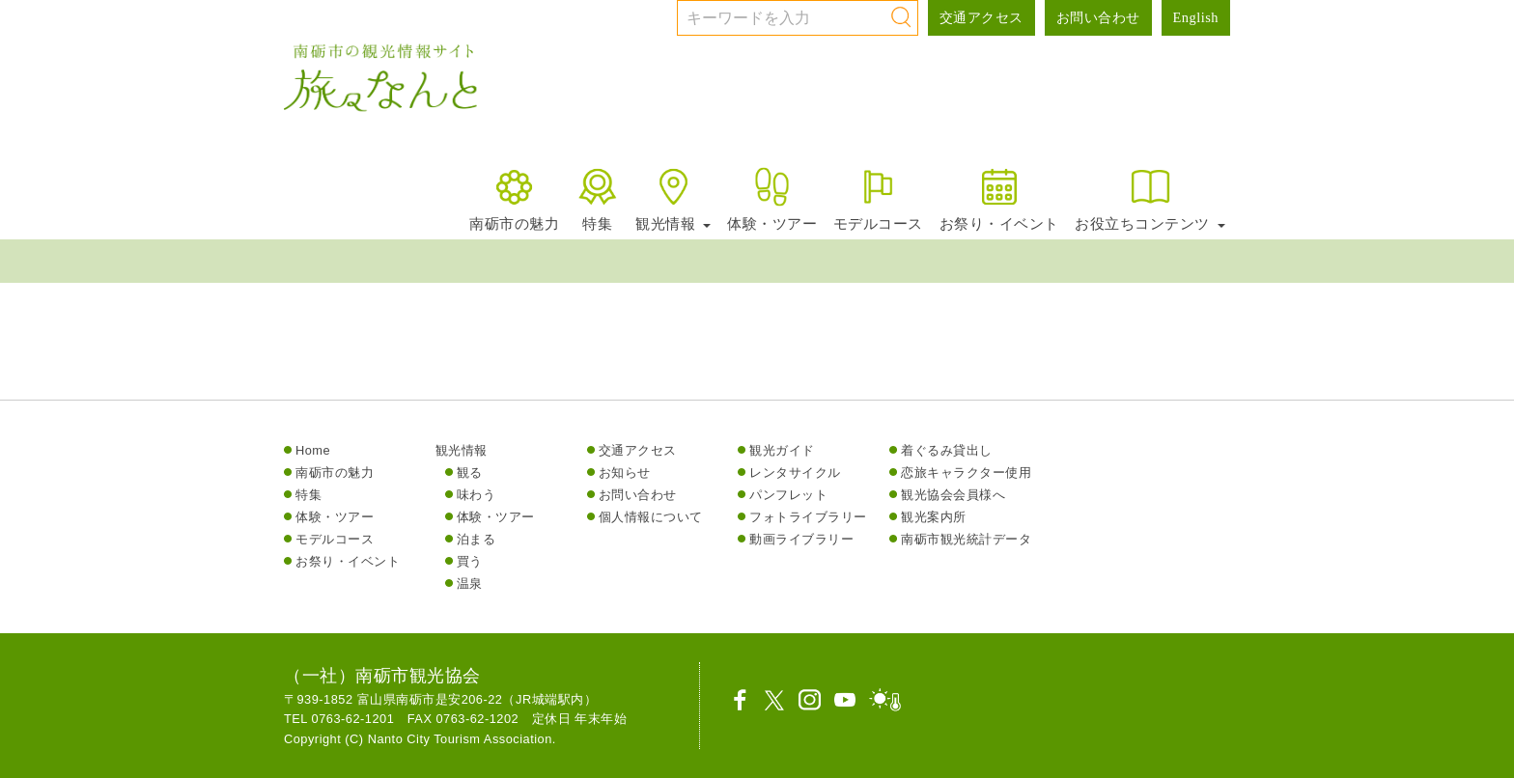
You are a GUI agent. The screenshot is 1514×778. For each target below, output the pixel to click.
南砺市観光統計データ (966, 539)
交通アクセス (981, 17)
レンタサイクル (795, 472)
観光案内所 (934, 517)
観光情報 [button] (673, 198)
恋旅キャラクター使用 (966, 472)
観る (470, 472)
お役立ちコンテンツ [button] (1150, 198)
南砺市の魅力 (514, 198)
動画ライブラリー (801, 539)
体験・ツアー (772, 198)
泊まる (476, 539)
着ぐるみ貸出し (947, 450)
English (1196, 17)
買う (470, 561)
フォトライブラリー (808, 517)
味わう (476, 494)
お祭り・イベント (999, 198)
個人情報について (651, 517)
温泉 (470, 583)
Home (312, 450)
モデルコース (878, 198)
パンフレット (788, 494)
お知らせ (625, 472)
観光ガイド (782, 450)
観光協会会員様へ (953, 494)
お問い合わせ (1098, 17)
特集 (597, 198)
